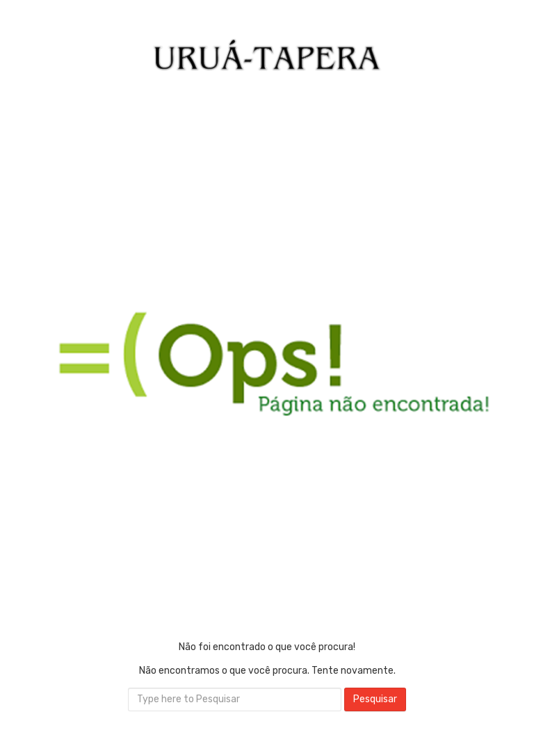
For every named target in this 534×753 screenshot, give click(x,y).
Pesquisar (375, 699)
